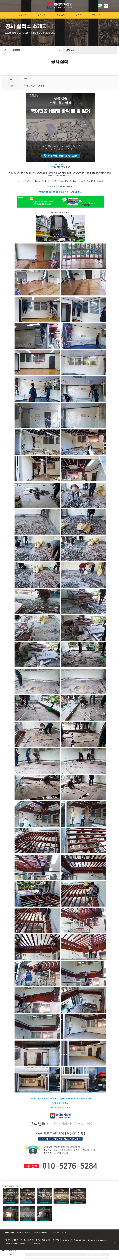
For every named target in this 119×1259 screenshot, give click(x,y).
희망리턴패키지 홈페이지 (14, 1233)
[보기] (88, 1256)
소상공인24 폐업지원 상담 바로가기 (38, 1233)
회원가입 (56, 1233)
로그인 (63, 1233)
